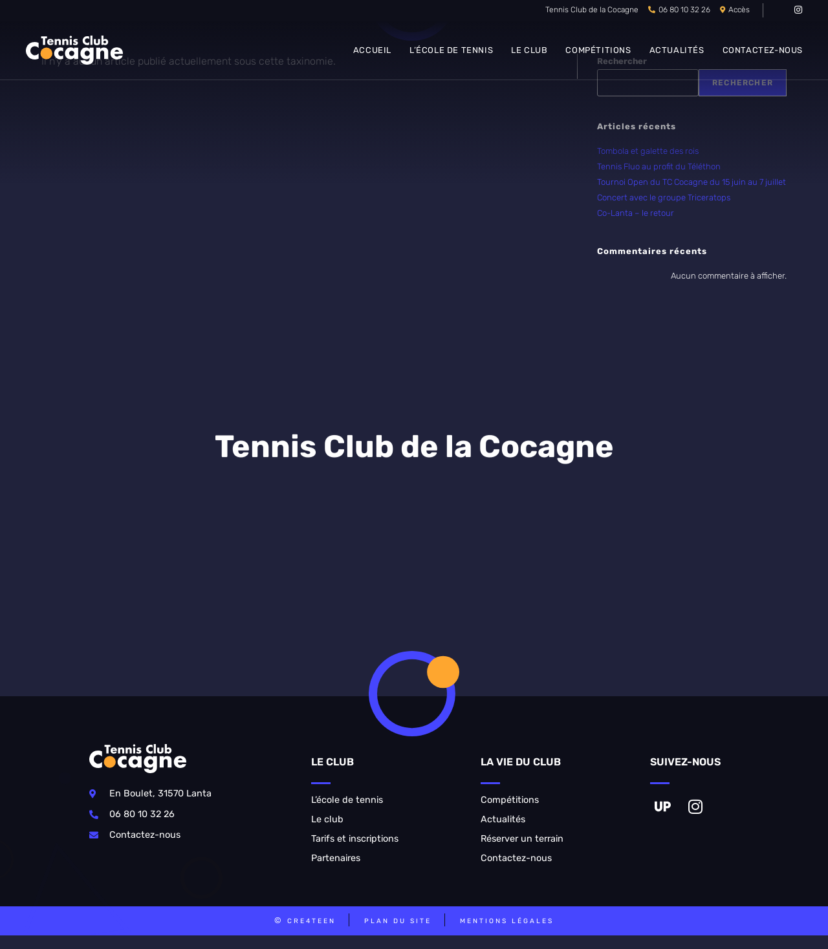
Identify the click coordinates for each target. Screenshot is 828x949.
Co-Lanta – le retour (635, 213)
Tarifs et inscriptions (354, 838)
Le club (327, 819)
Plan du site (397, 921)
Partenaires (335, 858)
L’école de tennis (347, 799)
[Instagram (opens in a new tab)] (796, 10)
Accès (739, 9)
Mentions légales (507, 921)
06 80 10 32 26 (684, 9)
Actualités (503, 819)
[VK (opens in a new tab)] (781, 10)
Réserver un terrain (522, 838)
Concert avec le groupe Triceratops (663, 197)
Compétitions (510, 799)
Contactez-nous (516, 858)
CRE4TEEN (311, 921)
